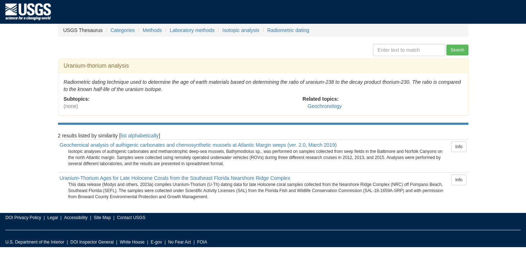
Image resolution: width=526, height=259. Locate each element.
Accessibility (75, 217)
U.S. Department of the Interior (34, 242)
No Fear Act (179, 242)
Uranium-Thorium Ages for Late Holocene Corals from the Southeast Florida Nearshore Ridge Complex (175, 178)
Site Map (102, 217)
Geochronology (324, 106)
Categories (123, 30)
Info (458, 146)
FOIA (202, 242)
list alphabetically (140, 135)
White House (132, 242)
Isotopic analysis (241, 30)
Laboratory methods (192, 30)
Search (457, 50)
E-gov (156, 242)
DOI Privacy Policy (23, 217)
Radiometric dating (288, 30)
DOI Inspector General (92, 242)
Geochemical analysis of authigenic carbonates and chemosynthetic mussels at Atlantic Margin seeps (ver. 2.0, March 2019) (198, 145)
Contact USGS (131, 217)
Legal (52, 217)
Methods (152, 30)
